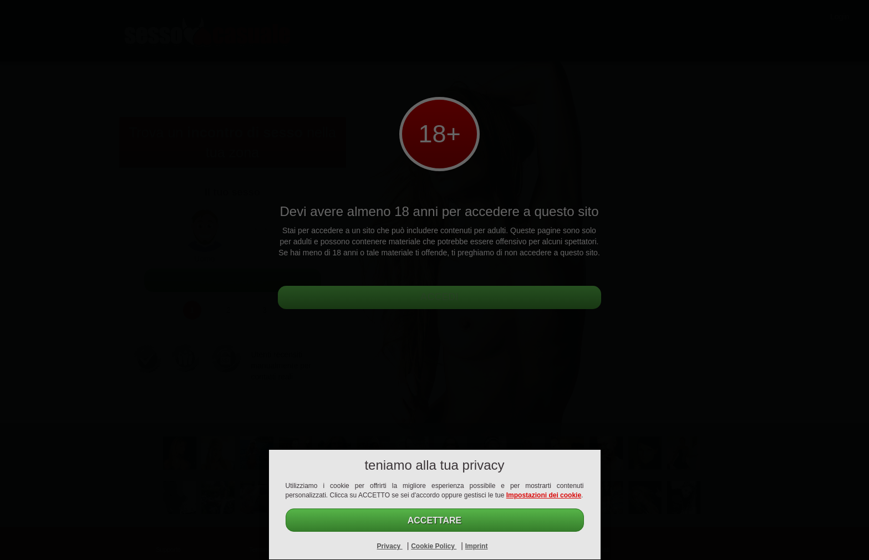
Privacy (390, 546)
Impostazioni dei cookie (543, 495)
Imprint (476, 546)
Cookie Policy (433, 546)
